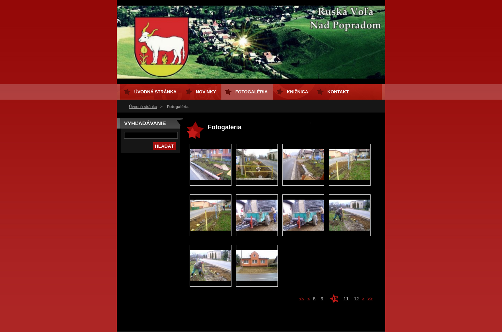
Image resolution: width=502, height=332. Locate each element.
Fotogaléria (251, 91)
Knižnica (297, 91)
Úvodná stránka (143, 107)
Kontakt (338, 91)
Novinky (206, 91)
